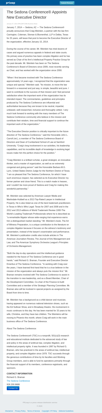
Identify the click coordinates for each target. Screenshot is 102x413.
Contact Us (13, 388)
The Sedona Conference (18, 381)
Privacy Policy (20, 411)
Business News (32, 24)
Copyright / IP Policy (49, 411)
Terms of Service (33, 411)
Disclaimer (9, 411)
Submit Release (67, 3)
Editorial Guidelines (66, 411)
